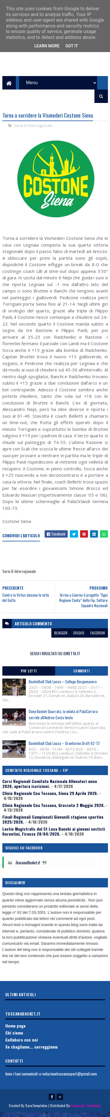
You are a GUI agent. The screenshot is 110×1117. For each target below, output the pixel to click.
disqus (78, 637)
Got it (71, 46)
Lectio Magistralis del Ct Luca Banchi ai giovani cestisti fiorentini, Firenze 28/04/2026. (53, 835)
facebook (97, 637)
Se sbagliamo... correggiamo (31, 1051)
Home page (15, 1030)
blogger (60, 637)
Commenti (81, 675)
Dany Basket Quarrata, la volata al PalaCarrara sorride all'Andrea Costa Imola (63, 719)
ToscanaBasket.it (27, 867)
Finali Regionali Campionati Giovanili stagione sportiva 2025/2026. (52, 823)
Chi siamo (14, 1037)
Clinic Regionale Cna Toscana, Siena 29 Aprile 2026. (50, 798)
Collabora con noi (21, 1044)
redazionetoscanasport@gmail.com (69, 1078)
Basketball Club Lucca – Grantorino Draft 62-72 (64, 748)
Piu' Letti (29, 675)
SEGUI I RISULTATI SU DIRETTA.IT (55, 658)
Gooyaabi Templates (86, 1110)
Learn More (47, 46)
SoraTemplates (36, 1110)
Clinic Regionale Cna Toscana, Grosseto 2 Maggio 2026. (53, 810)
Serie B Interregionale (33, 130)
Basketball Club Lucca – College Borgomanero (63, 686)
